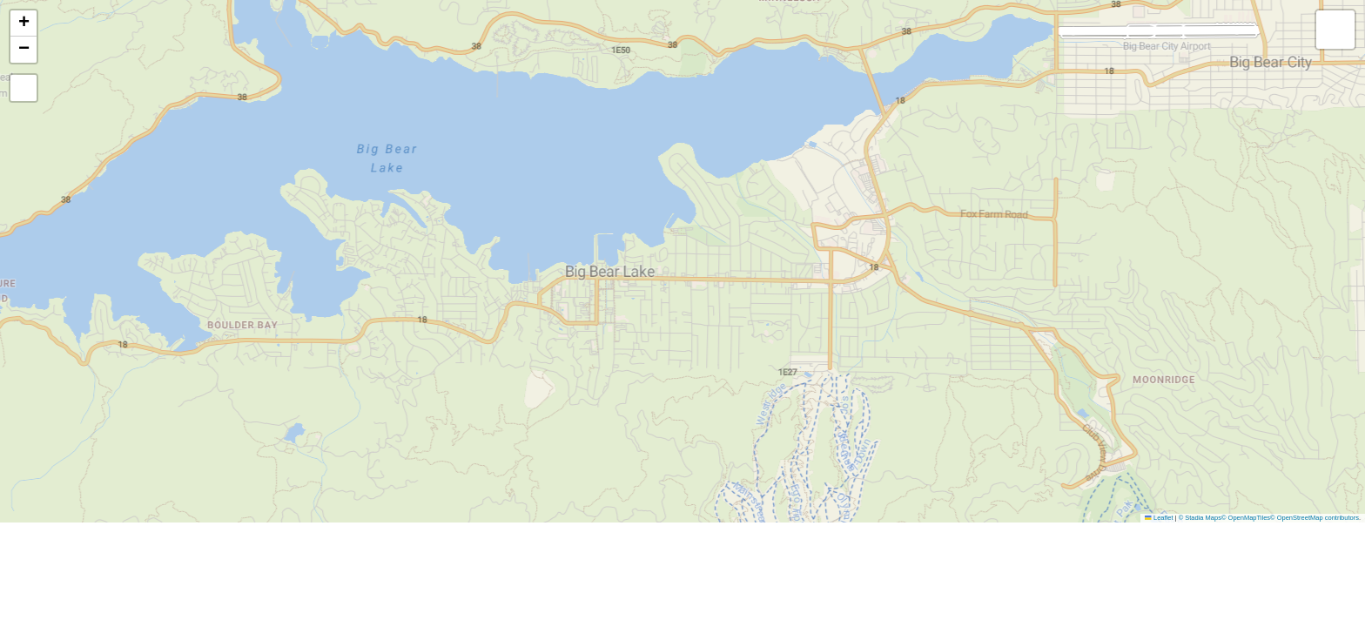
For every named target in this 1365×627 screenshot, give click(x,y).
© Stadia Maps (1200, 518)
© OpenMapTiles (1245, 518)
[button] (23, 23)
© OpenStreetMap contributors (1314, 518)
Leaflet (1159, 518)
